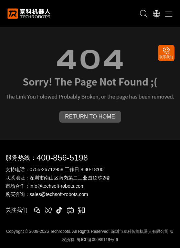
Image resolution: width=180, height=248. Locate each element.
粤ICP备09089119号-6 (97, 239)
